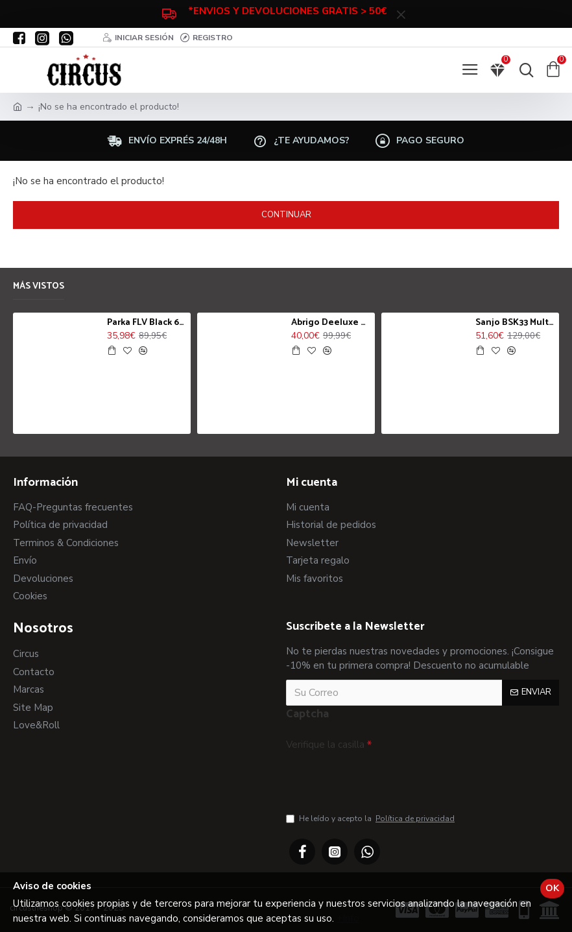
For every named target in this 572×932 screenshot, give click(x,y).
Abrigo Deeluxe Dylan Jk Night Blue (330, 323)
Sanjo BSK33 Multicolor (514, 323)
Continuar (286, 215)
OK (552, 888)
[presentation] (377, 778)
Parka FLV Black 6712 (146, 323)
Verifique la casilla (325, 744)
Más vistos (38, 287)
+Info (348, 918)
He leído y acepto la (371, 818)
